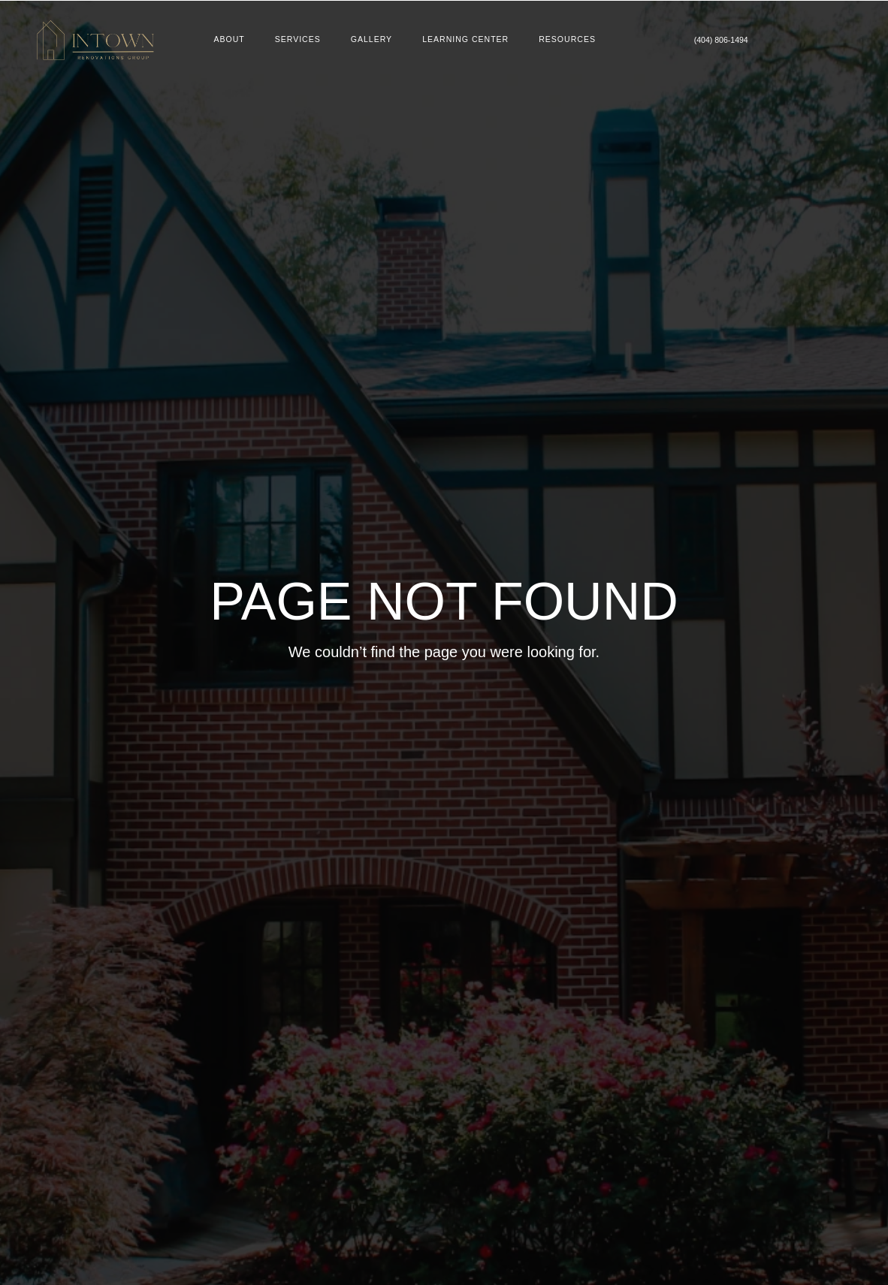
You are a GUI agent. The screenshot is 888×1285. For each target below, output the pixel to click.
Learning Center (467, 39)
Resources (574, 39)
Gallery (370, 39)
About (223, 39)
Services (294, 39)
